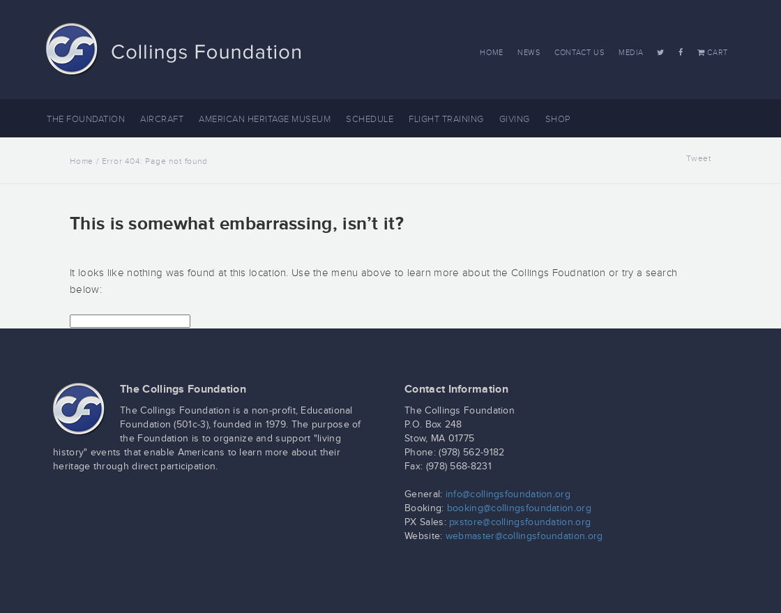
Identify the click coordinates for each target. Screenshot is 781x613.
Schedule (369, 119)
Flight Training (446, 119)
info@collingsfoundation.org (508, 494)
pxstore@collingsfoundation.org (520, 522)
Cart (712, 52)
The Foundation (86, 119)
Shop (557, 119)
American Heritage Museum (265, 119)
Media (631, 52)
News (528, 52)
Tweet (698, 158)
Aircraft (161, 119)
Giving (514, 119)
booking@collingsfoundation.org (519, 508)
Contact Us (579, 52)
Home (491, 52)
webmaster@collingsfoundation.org (524, 536)
